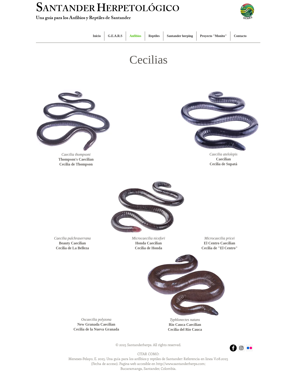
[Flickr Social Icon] (249, 347)
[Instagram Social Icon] (241, 347)
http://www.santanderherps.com (180, 363)
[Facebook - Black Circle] (233, 347)
